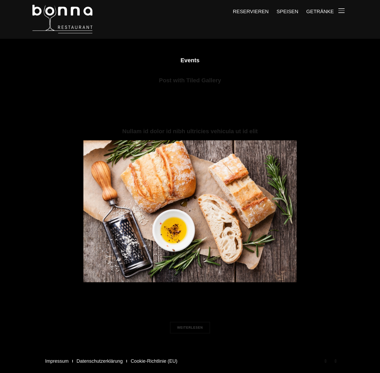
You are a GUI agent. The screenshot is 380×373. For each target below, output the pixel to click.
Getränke (320, 11)
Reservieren (251, 11)
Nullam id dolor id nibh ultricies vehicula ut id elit (190, 131)
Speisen (287, 11)
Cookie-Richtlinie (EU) (154, 361)
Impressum (57, 361)
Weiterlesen (190, 327)
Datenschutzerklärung (100, 361)
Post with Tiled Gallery (190, 80)
